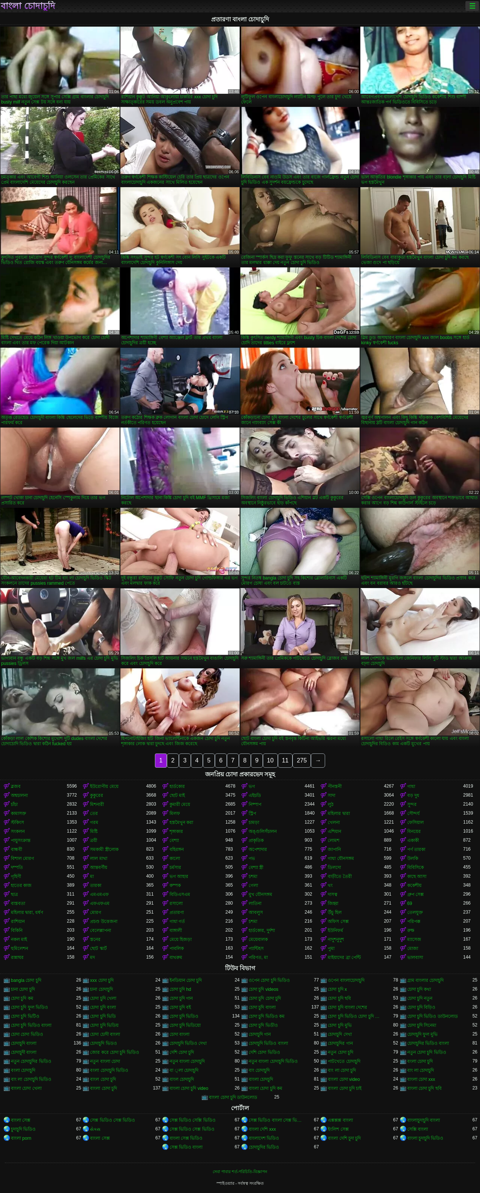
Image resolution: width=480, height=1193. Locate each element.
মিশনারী (97, 804)
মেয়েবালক (258, 939)
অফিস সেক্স (338, 921)
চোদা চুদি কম (22, 998)
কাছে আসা (416, 876)
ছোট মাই (177, 795)
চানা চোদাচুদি (101, 989)
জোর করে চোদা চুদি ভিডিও (114, 1052)
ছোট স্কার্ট (98, 948)
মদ (92, 957)
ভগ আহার (179, 876)
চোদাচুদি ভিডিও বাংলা (268, 1043)
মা (92, 876)
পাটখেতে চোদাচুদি (344, 1061)
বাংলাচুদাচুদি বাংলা (423, 1120)
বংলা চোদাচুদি (23, 1070)
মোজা (412, 948)
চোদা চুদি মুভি (340, 1025)
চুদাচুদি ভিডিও (23, 1129)
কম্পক (175, 885)
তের (94, 813)
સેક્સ (95, 1129)
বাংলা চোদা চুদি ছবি (424, 1088)
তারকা (95, 885)
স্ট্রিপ (252, 813)
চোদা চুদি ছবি (339, 998)
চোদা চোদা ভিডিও (27, 1034)
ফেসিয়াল (415, 822)
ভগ (252, 786)
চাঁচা (14, 804)
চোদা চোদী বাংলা (105, 1034)
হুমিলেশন (19, 948)
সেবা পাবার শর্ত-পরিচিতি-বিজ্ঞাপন (240, 1171)
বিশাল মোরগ (22, 858)
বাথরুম (176, 957)
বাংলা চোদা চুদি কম (265, 1088)
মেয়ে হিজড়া (181, 939)
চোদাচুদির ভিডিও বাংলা (428, 1043)
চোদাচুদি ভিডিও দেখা (188, 1043)
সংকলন (18, 831)
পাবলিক (177, 948)
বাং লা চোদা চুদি (342, 1070)
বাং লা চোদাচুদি (420, 1070)
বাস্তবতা (18, 903)
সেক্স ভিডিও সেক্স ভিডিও (112, 1120)
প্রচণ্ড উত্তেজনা (103, 921)
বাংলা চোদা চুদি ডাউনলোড (233, 1097)
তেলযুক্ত (415, 912)
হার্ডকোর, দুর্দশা (262, 930)
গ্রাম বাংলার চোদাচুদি (425, 980)
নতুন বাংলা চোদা (105, 1061)
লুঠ (330, 804)
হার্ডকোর (177, 786)
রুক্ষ (410, 930)
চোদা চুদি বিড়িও (421, 1007)
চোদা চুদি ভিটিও (25, 1016)
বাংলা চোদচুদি (261, 1079)
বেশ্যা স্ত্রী (256, 867)
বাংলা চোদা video (344, 1079)
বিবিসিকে (415, 867)
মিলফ (175, 813)
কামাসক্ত (18, 813)
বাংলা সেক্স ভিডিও (186, 1138)
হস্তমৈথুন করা (181, 822)
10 (270, 760)
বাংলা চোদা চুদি (103, 1088)
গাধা (411, 786)
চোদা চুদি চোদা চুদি (265, 998)
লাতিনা (255, 903)
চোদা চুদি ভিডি (103, 1016)
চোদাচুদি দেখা (339, 1034)
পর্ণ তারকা (416, 849)
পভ (252, 858)
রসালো (176, 903)
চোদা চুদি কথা (419, 989)
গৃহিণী (16, 876)
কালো (175, 858)
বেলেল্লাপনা (100, 930)
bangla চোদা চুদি (26, 980)
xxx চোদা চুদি (102, 980)
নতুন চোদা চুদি (340, 1052)
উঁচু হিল (334, 912)
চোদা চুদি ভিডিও (184, 1016)
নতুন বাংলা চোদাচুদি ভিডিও (273, 1061)
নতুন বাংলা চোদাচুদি (187, 1061)
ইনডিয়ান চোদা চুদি (186, 980)
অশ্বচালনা (19, 795)
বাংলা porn (21, 1138)
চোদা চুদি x (337, 989)
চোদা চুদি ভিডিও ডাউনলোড (432, 1016)
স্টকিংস (17, 822)
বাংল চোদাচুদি (182, 1079)
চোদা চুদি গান (181, 998)
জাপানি (334, 849)
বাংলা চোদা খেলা (26, 1088)
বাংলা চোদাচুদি (28, 6)
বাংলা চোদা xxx (421, 1079)
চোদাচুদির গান (340, 1043)
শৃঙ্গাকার (176, 831)
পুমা (331, 948)
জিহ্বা (333, 903)
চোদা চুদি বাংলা (262, 1007)
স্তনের (95, 939)
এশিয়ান (334, 831)
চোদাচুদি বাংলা (23, 1043)
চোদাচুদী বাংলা (23, 1052)
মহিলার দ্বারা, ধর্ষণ (27, 912)
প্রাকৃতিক (256, 840)
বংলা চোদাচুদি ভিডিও (109, 1070)
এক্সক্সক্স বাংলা (340, 1120)
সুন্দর (412, 804)
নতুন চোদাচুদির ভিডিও (31, 1061)
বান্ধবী (16, 849)
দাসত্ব (333, 894)
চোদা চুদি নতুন (420, 998)
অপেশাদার (258, 849)
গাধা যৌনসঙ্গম (341, 858)
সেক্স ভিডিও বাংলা (186, 1147)
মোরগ (95, 912)
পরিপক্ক (413, 921)
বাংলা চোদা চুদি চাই (345, 1088)
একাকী (413, 840)
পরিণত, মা (258, 957)
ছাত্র (14, 894)
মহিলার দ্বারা (339, 813)
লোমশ (333, 840)
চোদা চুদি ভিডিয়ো (185, 1025)
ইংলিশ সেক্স (338, 1129)
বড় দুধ (413, 795)
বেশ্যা (174, 840)
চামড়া (254, 822)
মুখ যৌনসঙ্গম (260, 894)
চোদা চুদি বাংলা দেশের (347, 1007)
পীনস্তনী (335, 786)
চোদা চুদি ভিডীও (263, 1025)
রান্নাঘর (17, 957)
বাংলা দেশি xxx (262, 1129)
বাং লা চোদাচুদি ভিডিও (31, 1079)
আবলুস (256, 912)
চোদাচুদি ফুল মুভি (422, 1034)
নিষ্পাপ (255, 804)
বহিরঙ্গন (177, 849)
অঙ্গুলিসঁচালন (263, 831)
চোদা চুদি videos (263, 989)
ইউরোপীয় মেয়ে (104, 786)
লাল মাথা (98, 858)
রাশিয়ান (18, 921)
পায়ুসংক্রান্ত (20, 840)
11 (285, 760)
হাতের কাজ (21, 885)
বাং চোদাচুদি (259, 1070)
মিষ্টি (94, 831)
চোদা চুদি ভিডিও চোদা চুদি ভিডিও (356, 1016)
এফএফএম (100, 903)
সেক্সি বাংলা (417, 1129)
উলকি (412, 858)
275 (302, 760)
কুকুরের (96, 795)
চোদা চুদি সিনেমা (421, 1025)
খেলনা (334, 822)
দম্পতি (17, 867)
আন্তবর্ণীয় (98, 867)
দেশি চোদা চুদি (182, 1052)
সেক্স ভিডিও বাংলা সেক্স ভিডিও (276, 1120)
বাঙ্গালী (176, 930)
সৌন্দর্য (413, 813)
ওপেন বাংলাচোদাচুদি (346, 980)
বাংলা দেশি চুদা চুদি (344, 1138)
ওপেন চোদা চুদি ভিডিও (269, 980)
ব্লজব (16, 786)
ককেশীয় (414, 885)
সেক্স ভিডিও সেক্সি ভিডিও (193, 1120)
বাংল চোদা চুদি (103, 1079)
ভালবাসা (415, 957)
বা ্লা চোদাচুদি (184, 1070)
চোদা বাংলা (179, 1034)
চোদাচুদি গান (260, 1034)
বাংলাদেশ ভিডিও (264, 1138)
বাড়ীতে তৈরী (339, 876)
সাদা (331, 795)
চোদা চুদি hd (180, 989)
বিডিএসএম (180, 894)
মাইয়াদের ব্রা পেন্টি (344, 957)
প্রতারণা (177, 912)
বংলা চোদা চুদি (420, 1061)
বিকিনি (16, 930)
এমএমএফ (99, 894)
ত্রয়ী (93, 840)
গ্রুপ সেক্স (415, 894)
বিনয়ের (414, 831)
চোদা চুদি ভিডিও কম (267, 1016)
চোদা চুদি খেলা (103, 998)
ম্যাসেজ (414, 939)
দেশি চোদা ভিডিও (264, 1052)
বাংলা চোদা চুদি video (189, 1088)
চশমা (253, 876)
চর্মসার (175, 867)
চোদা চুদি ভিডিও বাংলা (31, 1025)
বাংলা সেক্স (20, 1120)
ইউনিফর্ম (335, 930)
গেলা (253, 885)
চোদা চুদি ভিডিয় (104, 1025)
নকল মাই (19, 939)
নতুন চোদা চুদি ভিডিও (426, 1052)
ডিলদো (334, 867)
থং (330, 885)
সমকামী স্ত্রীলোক (104, 849)
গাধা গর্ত (177, 921)
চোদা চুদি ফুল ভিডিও (29, 1007)
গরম (94, 822)
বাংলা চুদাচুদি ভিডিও (425, 1138)
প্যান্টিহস (256, 948)
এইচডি (255, 795)
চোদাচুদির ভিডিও (264, 1147)
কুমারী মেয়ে (180, 804)
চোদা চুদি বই (180, 1007)
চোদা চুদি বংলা (103, 1007)
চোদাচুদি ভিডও (103, 1043)
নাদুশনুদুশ (336, 939)
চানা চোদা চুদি (23, 989)
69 (409, 903)
